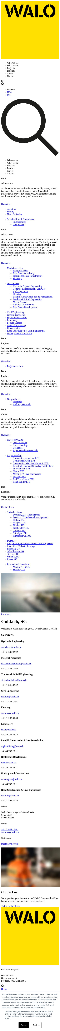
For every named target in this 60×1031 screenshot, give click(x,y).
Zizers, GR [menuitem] (12, 559)
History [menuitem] (10, 211)
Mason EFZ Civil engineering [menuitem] (27, 474)
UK (8, 95)
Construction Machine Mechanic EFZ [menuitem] (31, 463)
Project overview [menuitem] (15, 366)
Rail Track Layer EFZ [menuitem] (23, 479)
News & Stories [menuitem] (14, 214)
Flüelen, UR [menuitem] (18, 525)
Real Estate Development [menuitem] (25, 307)
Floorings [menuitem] (17, 278)
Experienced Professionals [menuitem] (25, 450)
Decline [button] (36, 1025)
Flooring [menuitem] (17, 294)
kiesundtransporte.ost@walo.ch (16, 663)
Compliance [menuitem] (18, 224)
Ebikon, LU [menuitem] (18, 520)
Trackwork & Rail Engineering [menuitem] (27, 299)
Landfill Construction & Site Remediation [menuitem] (32, 296)
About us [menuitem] (11, 209)
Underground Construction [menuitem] (19, 333)
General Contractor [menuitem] (16, 315)
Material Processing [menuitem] (16, 325)
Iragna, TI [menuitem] (11, 541)
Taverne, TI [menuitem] (12, 554)
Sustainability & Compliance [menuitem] (20, 219)
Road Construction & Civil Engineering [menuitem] (26, 330)
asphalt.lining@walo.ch (12, 746)
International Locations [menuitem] (18, 564)
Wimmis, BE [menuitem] (13, 556)
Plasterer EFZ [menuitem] (19, 476)
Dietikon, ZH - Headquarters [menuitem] (26, 514)
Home (4, 989)
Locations (5, 614)
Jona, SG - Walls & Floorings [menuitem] (21, 546)
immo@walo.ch (8, 762)
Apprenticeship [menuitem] (14, 455)
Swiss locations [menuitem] (14, 512)
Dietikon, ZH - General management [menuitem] (30, 517)
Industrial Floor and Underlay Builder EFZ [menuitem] (33, 466)
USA (9, 92)
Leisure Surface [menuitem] (14, 323)
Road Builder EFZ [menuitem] (21, 482)
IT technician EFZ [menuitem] (21, 468)
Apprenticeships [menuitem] (20, 445)
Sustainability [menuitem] (19, 222)
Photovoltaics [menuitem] (13, 328)
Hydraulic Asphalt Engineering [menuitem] (27, 286)
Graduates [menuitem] (17, 448)
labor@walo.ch (8, 729)
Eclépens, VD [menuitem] (19, 522)
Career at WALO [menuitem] (15, 440)
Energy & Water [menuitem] (20, 270)
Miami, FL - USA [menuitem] (21, 567)
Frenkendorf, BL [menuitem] (21, 528)
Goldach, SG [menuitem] (19, 530)
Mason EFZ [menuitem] (18, 471)
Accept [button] (23, 1025)
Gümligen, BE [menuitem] (19, 533)
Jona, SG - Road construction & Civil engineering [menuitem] (30, 543)
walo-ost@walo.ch (10, 696)
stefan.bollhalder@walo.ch (13, 680)
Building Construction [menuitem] (23, 304)
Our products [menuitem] (13, 399)
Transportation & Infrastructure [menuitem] (27, 276)
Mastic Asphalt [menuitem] (20, 302)
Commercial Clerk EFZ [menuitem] (24, 460)
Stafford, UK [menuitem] (19, 569)
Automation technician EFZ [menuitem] (26, 458)
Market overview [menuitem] (15, 268)
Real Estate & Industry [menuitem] (23, 273)
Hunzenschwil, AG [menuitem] (22, 536)
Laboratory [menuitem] (12, 320)
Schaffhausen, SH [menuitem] (15, 551)
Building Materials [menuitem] (22, 404)
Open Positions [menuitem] (20, 442)
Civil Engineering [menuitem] (15, 312)
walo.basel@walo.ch (11, 647)
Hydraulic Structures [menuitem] (17, 317)
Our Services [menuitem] (13, 283)
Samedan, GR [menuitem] (13, 548)
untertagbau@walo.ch (11, 779)
